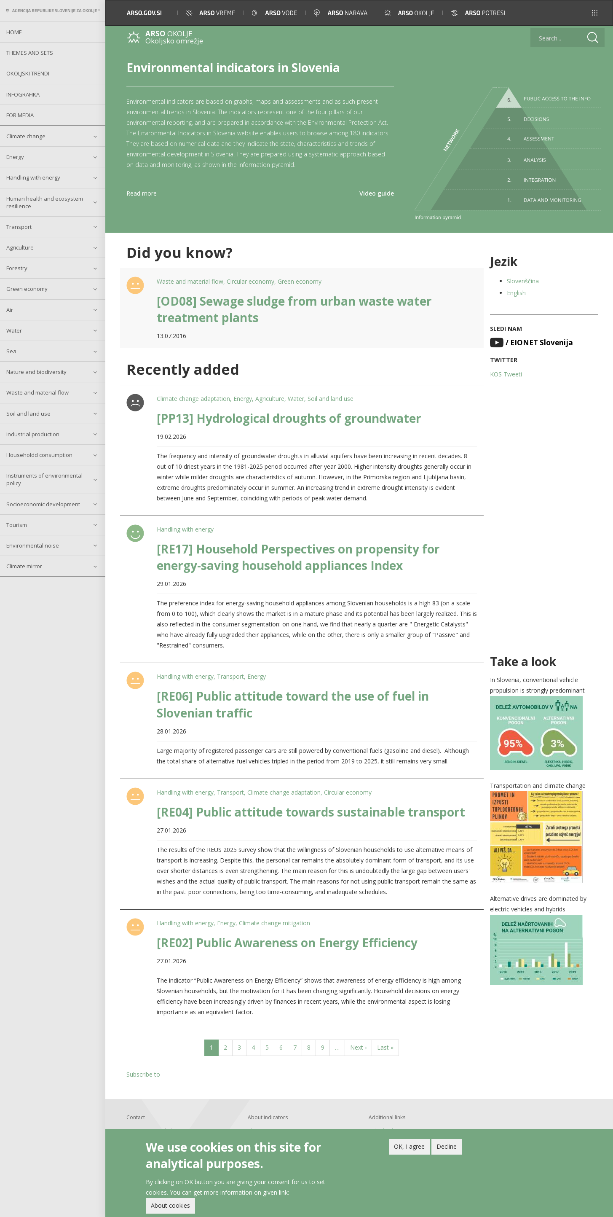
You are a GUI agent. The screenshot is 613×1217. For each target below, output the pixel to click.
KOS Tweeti (506, 374)
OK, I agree (409, 1146)
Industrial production (32, 434)
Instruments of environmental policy (44, 479)
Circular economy (250, 281)
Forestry (16, 268)
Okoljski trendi (27, 73)
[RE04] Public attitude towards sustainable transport (311, 812)
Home (14, 32)
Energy (15, 157)
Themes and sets (29, 52)
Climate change (26, 136)
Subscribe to (143, 1074)
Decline (446, 1146)
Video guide (376, 193)
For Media (20, 115)
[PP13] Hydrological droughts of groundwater (289, 418)
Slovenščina (523, 281)
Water (14, 330)
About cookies (170, 1205)
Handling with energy (33, 177)
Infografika (23, 94)
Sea (11, 351)
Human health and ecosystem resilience (44, 202)
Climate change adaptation (193, 399)
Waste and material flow (37, 392)
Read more (141, 193)
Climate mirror (24, 566)
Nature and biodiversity (36, 372)
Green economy (27, 289)
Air (9, 310)
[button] (594, 12)
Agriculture (20, 247)
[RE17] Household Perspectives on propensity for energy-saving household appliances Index (298, 557)
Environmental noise (32, 545)
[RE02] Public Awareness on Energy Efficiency (287, 943)
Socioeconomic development (43, 504)
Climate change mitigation (274, 923)
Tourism (16, 525)
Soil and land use (28, 413)
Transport (19, 227)
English (516, 293)
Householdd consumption (39, 455)
